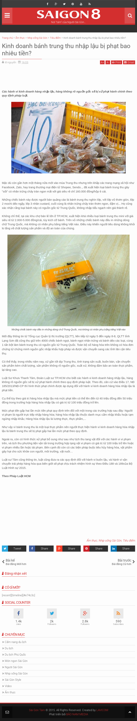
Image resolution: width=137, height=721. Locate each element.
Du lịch (9, 648)
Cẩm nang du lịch (15, 642)
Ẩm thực (91, 540)
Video (8, 686)
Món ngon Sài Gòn (16, 661)
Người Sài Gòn (14, 667)
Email (129, 62)
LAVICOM (102, 710)
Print (116, 62)
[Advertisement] (68, 75)
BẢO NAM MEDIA (77, 714)
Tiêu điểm (129, 540)
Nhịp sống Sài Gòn (109, 540)
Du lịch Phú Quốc (15, 654)
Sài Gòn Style (13, 680)
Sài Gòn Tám (37, 710)
